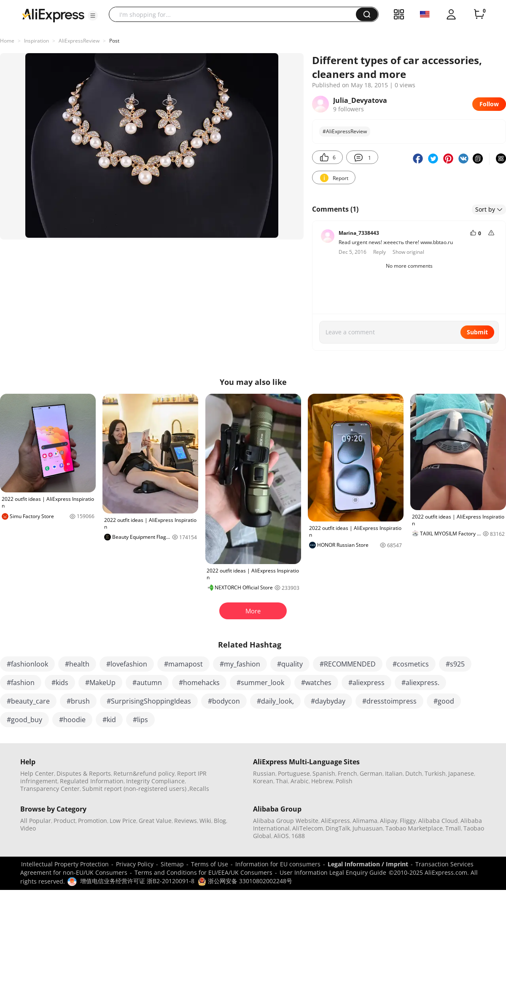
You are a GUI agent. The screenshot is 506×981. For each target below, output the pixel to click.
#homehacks (199, 682)
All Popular (35, 821)
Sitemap (172, 864)
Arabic (300, 781)
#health (77, 664)
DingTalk (338, 828)
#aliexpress (366, 682)
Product (64, 821)
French (347, 773)
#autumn (147, 682)
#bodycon (224, 701)
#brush (78, 701)
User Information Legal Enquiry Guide (333, 872)
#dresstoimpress (389, 701)
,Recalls (198, 789)
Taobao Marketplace (414, 828)
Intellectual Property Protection (65, 864)
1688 (298, 836)
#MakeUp (100, 682)
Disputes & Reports (84, 773)
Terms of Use (209, 864)
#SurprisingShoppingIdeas (149, 701)
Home (7, 40)
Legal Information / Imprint (368, 864)
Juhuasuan (368, 828)
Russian (264, 773)
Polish (344, 781)
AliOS (281, 836)
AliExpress (335, 821)
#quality (290, 664)
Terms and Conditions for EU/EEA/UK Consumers (203, 872)
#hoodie (72, 719)
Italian (394, 773)
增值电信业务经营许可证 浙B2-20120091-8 (137, 881)
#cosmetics (411, 664)
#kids (59, 682)
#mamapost (183, 664)
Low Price (123, 821)
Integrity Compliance (155, 781)
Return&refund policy (144, 773)
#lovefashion (126, 664)
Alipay (388, 821)
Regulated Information (92, 781)
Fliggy (408, 821)
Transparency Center (50, 789)
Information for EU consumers (277, 864)
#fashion (21, 682)
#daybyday (328, 701)
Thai (282, 781)
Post (114, 40)
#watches (316, 682)
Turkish (435, 773)
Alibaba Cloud (438, 821)
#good (443, 701)
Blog (220, 821)
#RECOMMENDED (348, 664)
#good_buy (24, 719)
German (371, 773)
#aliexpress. (420, 682)
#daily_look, (275, 701)
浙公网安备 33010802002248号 (245, 881)
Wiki (205, 821)
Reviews (185, 821)
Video (28, 828)
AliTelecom (307, 828)
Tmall (453, 828)
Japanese (461, 773)
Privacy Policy (134, 864)
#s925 (455, 664)
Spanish (323, 773)
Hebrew (322, 781)
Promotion (92, 821)
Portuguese (294, 773)
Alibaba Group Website (285, 821)
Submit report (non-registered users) (134, 789)
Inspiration (36, 40)
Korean (263, 781)
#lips (140, 719)
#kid (109, 719)
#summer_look (260, 682)
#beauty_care (28, 701)
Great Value (155, 821)
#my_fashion (240, 664)
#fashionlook (27, 664)
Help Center (37, 773)
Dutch (413, 773)
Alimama (365, 821)
